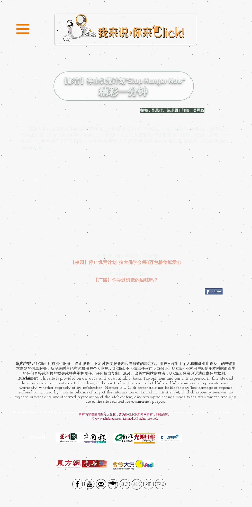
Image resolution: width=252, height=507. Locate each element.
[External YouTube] (126, 203)
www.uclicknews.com (108, 418)
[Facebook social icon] (77, 484)
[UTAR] (113, 484)
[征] (148, 484)
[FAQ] (160, 484)
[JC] (124, 484)
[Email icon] (101, 484)
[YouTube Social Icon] (89, 484)
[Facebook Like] (190, 294)
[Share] (214, 291)
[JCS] (136, 484)
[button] (23, 29)
